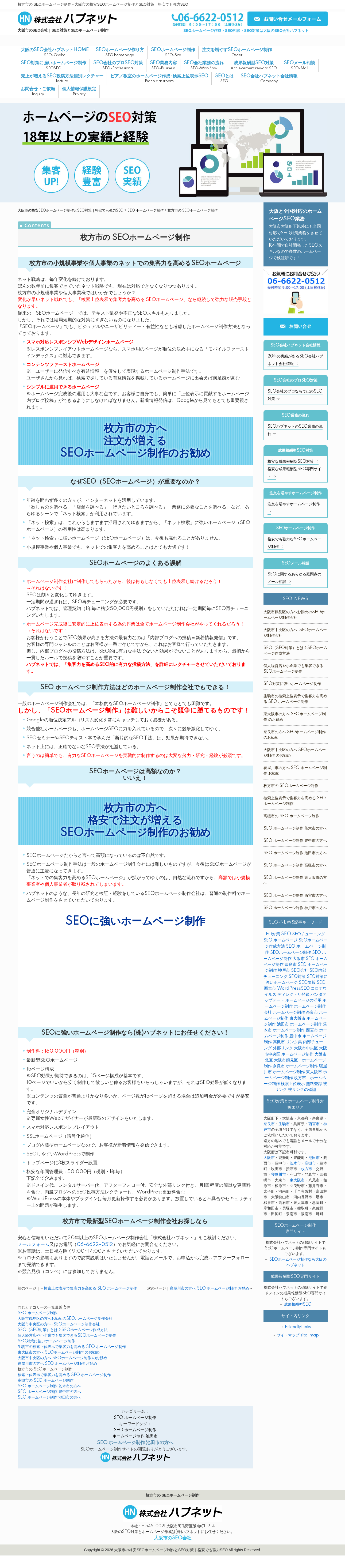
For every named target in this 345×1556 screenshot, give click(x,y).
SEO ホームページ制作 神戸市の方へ (295, 908)
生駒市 (284, 1124)
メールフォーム (33, 1244)
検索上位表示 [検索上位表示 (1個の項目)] (293, 1084)
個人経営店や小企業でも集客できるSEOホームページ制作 (67, 1335)
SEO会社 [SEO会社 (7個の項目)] (299, 970)
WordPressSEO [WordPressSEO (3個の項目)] (293, 988)
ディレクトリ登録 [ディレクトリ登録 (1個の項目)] (293, 994)
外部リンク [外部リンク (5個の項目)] (283, 1048)
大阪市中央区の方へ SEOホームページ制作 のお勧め (62, 1358)
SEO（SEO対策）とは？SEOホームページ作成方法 (63, 1330)
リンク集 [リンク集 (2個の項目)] (294, 1042)
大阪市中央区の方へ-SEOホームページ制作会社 (59, 1324)
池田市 (314, 1158)
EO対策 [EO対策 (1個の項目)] (273, 934)
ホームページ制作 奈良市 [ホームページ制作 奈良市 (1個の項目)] (295, 1012)
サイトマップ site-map (298, 1335)
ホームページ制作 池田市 (135, 1436)
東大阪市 (297, 1180)
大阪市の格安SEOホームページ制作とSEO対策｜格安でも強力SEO (70, 210)
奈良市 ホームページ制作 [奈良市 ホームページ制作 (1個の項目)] (295, 1066)
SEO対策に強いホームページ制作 (46, 1341)
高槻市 (310, 1163)
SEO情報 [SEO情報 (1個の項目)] (307, 982)
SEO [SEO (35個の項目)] (286, 934)
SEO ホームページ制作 (145, 210)
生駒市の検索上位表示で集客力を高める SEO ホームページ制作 (72, 1347)
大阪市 (269, 1158)
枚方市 (306, 1169)
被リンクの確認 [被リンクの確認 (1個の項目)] (302, 1089)
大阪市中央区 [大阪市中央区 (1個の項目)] (306, 1048)
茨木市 (295, 1163)
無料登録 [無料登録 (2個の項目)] (314, 1084)
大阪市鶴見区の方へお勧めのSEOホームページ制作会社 (65, 1319)
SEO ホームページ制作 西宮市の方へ (295, 896)
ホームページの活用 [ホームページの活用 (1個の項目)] (303, 1000)
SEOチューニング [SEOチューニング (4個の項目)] (308, 934)
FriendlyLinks (298, 1327)
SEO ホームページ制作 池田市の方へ (49, 1397)
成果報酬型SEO (298, 1304)
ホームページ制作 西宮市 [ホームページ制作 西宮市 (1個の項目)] (295, 1030)
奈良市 (269, 1124)
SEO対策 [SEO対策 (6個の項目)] (297, 976)
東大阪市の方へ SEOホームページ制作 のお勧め (59, 1352)
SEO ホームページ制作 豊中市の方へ (49, 1392)
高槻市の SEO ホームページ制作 (45, 1380)
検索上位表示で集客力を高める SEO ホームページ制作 (90, 1288)
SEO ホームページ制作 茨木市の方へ (49, 1386)
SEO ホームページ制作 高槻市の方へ (295, 865)
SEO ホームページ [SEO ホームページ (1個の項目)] (280, 940)
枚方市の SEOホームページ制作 (290, 786)
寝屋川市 (278, 1175)
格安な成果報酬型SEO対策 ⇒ (293, 461)
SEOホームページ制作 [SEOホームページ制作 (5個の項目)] (290, 952)
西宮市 (314, 1124)
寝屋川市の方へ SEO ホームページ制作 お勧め (209, 1288)
